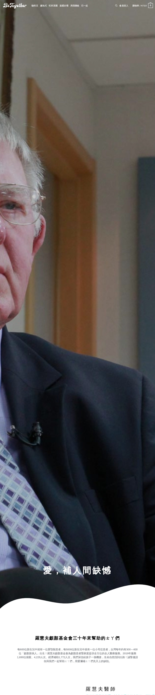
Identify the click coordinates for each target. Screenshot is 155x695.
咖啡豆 (34, 5)
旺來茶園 (53, 5)
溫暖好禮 (64, 5)
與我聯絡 (74, 5)
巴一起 (84, 5)
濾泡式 (43, 5)
